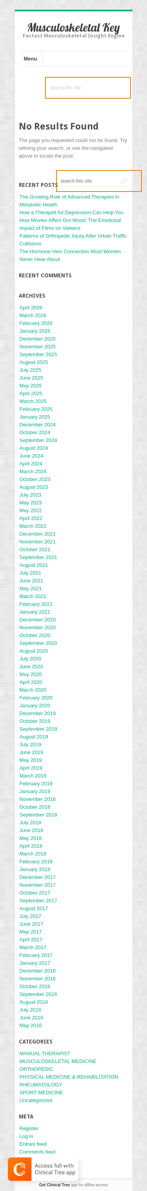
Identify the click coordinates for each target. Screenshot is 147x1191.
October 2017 (35, 893)
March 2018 (33, 854)
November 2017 (38, 885)
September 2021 (38, 557)
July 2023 (31, 495)
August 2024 (34, 448)
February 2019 (36, 783)
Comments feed (38, 1152)
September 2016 (38, 994)
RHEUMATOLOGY (41, 1085)
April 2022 (31, 518)
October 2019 (35, 721)
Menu (30, 59)
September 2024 (38, 440)
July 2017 (31, 916)
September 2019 (38, 729)
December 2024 (38, 425)
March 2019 (33, 776)
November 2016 (38, 979)
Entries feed (33, 1144)
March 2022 (33, 526)
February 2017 (36, 955)
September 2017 (38, 900)
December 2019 (38, 713)
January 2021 (35, 612)
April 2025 (31, 393)
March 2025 (33, 401)
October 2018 (35, 807)
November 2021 (38, 542)
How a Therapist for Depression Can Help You (72, 212)
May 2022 (31, 510)
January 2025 (35, 417)
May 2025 (31, 386)
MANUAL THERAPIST (45, 1053)
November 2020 (38, 627)
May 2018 (31, 838)
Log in (26, 1136)
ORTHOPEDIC (36, 1069)
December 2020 (38, 620)
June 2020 (32, 666)
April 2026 (31, 308)
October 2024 (35, 432)
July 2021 (31, 573)
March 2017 (33, 947)
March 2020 (33, 690)
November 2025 (38, 347)
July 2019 (31, 744)
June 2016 (32, 1018)
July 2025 (31, 370)
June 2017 (32, 924)
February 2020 (36, 698)
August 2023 (34, 487)
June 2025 (32, 378)
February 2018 (36, 861)
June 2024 (32, 456)
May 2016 (31, 1025)
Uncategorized (36, 1100)
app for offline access (73, 1185)
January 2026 (35, 331)
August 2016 (34, 1002)
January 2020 (35, 705)
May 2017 (31, 932)
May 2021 (31, 588)
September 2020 (38, 643)
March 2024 (33, 471)
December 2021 (38, 534)
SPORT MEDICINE (41, 1092)
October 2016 (35, 986)
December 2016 (38, 971)
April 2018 (31, 846)
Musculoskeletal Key (73, 27)
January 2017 (35, 963)
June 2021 (32, 581)
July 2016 (31, 1010)
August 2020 (34, 651)
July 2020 (31, 659)
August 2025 (34, 362)
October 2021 (35, 549)
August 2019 (34, 737)
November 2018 (38, 799)
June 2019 (32, 752)
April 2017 (31, 940)
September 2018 (38, 815)
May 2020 (31, 674)
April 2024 (31, 464)
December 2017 (38, 877)
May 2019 (31, 760)
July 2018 (31, 822)
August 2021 (34, 565)
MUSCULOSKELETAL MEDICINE (58, 1061)
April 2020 (31, 682)
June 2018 (32, 830)
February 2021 (36, 604)
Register (29, 1128)
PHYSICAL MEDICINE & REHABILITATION (69, 1077)
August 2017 (34, 908)
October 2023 (35, 479)
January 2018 (35, 869)
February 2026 (36, 323)
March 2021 (33, 596)
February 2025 (36, 409)
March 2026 (33, 315)
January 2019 (35, 791)
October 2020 (35, 635)
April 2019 (31, 768)
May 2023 (31, 503)
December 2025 (38, 339)
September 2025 (38, 354)
